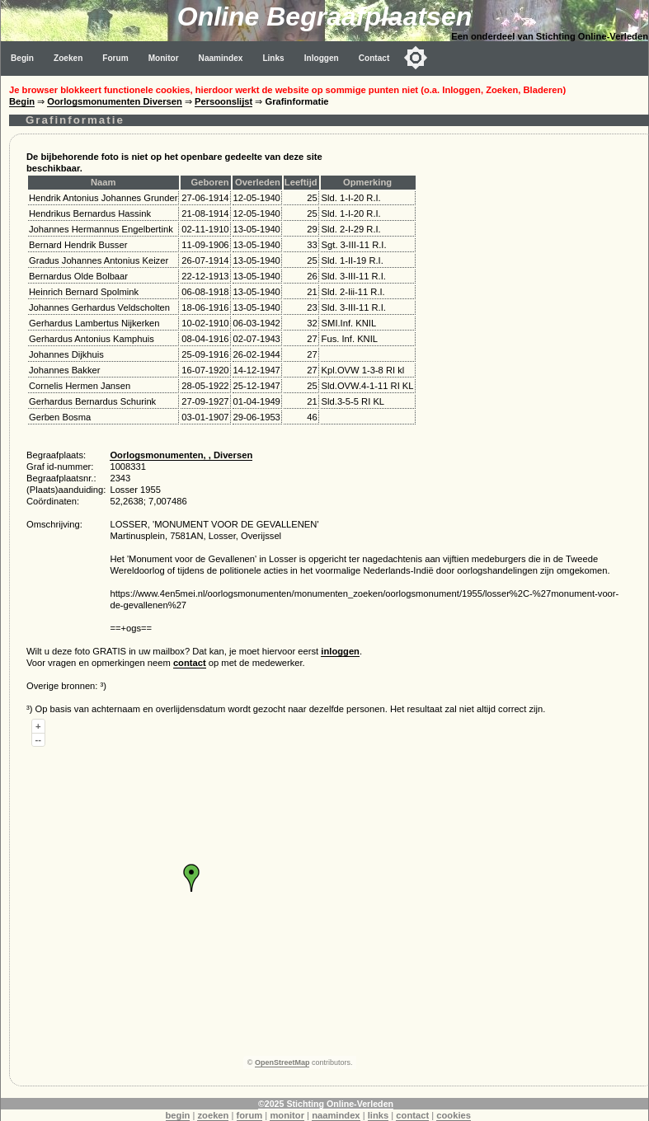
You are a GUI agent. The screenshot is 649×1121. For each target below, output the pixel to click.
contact (189, 663)
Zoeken (68, 58)
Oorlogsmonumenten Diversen (114, 101)
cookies (453, 1115)
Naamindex (221, 58)
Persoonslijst (223, 101)
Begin (22, 58)
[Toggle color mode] (415, 57)
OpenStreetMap (282, 1062)
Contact (374, 58)
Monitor (163, 58)
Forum (115, 58)
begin (178, 1115)
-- (38, 739)
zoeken (212, 1115)
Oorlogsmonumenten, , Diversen (181, 455)
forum (250, 1115)
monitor (287, 1115)
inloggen (340, 651)
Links (273, 58)
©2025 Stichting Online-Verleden (325, 1104)
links (378, 1115)
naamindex (336, 1115)
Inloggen (321, 58)
